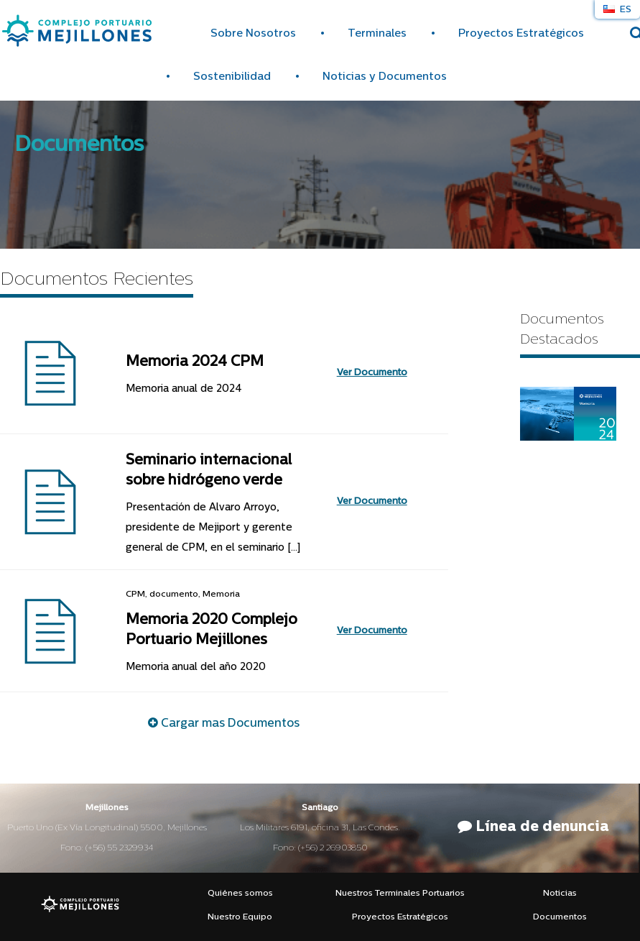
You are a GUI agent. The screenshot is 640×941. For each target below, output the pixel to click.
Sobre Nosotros (253, 34)
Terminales (377, 34)
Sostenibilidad (232, 77)
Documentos (560, 917)
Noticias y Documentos (385, 77)
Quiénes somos (240, 893)
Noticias (560, 893)
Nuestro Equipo (240, 917)
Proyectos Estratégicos (521, 34)
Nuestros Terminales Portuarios (400, 893)
